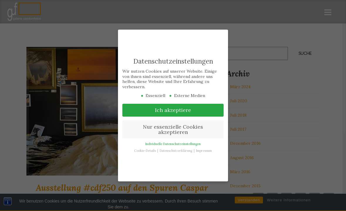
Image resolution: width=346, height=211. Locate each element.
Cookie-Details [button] (145, 150)
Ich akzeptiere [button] (173, 109)
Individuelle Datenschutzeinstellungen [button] (173, 144)
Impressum (204, 150)
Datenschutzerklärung (176, 150)
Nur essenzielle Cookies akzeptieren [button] (173, 129)
